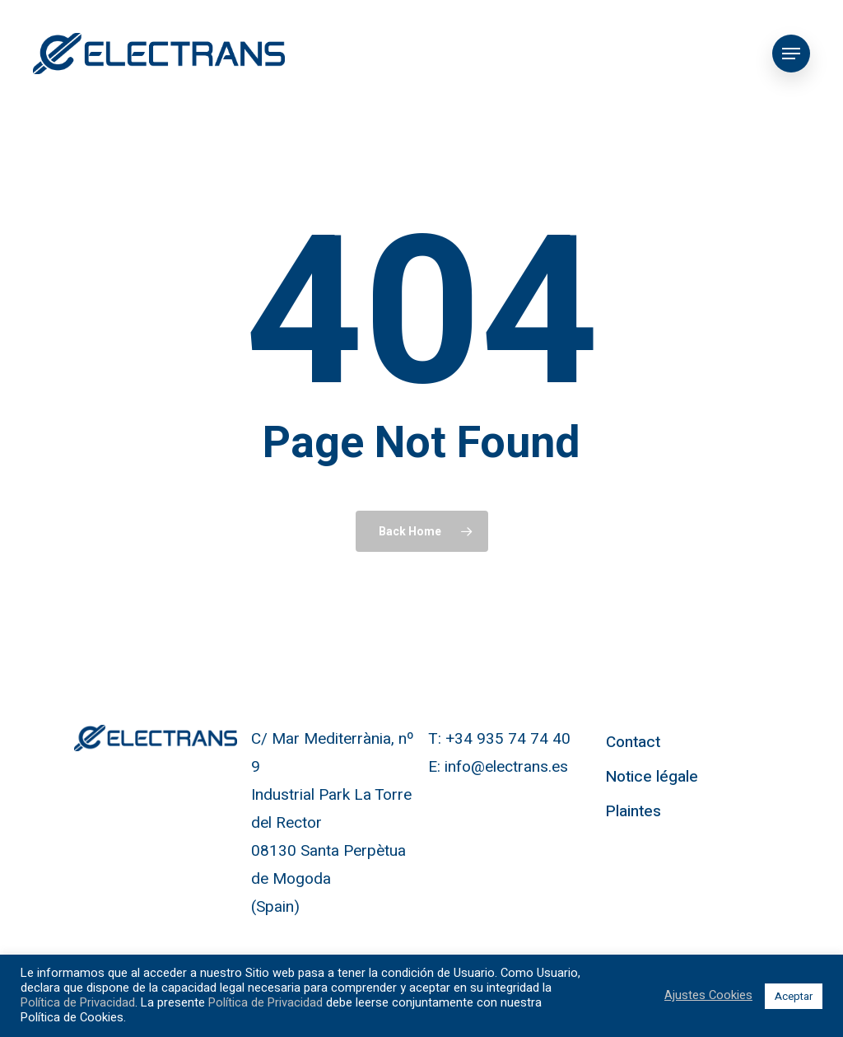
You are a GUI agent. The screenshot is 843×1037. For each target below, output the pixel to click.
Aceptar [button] (794, 996)
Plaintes (633, 811)
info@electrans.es (506, 766)
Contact (633, 742)
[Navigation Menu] (791, 53)
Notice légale (652, 776)
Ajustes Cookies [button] (708, 995)
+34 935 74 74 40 (508, 738)
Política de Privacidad (78, 1002)
